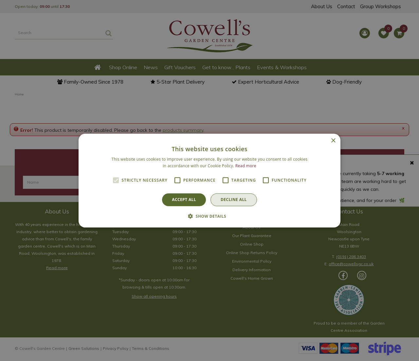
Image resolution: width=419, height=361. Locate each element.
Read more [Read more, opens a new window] (245, 166)
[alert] (209, 180)
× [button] (333, 140)
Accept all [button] (184, 199)
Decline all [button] (234, 199)
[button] (209, 216)
